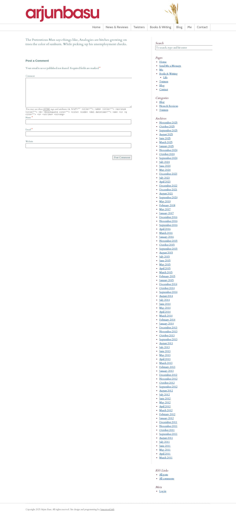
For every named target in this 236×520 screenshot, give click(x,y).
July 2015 (164, 256)
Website (29, 142)
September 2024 (168, 158)
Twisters (139, 27)
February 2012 (167, 414)
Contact (202, 27)
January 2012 (166, 418)
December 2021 (168, 189)
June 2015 (165, 260)
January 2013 (166, 371)
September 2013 (168, 339)
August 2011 (166, 438)
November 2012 (168, 379)
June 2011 (165, 446)
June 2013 (165, 351)
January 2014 (166, 323)
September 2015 (168, 249)
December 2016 (168, 217)
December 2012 (168, 375)
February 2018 (167, 205)
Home (96, 27)
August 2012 (166, 390)
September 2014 (168, 292)
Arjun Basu (75, 14)
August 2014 (166, 296)
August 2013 (166, 343)
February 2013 (167, 367)
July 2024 (164, 162)
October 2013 (167, 335)
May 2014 (165, 308)
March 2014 (165, 316)
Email (28, 130)
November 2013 (168, 331)
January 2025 (166, 146)
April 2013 (165, 359)
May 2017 (165, 209)
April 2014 (165, 312)
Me (189, 27)
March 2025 (165, 142)
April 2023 (165, 182)
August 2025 (166, 134)
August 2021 (166, 193)
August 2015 (166, 252)
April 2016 (165, 229)
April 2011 (165, 454)
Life (165, 77)
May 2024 (165, 170)
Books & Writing (160, 27)
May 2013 (165, 355)
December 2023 (168, 174)
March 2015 (165, 272)
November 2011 (168, 426)
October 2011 (167, 430)
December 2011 (168, 422)
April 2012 (165, 406)
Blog (179, 27)
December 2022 (168, 185)
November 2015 (168, 241)
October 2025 (167, 126)
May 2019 (165, 201)
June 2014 (165, 304)
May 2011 (165, 450)
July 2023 (164, 178)
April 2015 (165, 268)
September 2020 (168, 197)
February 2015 (167, 276)
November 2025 (168, 122)
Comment (30, 76)
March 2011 (165, 457)
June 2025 (165, 138)
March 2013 (165, 363)
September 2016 (168, 225)
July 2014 (164, 300)
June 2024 (165, 166)
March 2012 (165, 410)
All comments (166, 478)
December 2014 (168, 284)
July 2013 (164, 347)
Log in (162, 491)
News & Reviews (117, 27)
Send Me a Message (170, 66)
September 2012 (168, 387)
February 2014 (167, 320)
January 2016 (166, 237)
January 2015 (166, 280)
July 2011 (164, 442)
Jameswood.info (107, 509)
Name (28, 118)
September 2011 (168, 434)
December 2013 (168, 327)
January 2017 (166, 213)
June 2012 (165, 398)
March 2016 (165, 233)
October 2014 (167, 288)
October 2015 (167, 245)
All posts (163, 474)
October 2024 (167, 154)
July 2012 (164, 394)
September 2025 (168, 130)
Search (159, 43)
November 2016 (168, 221)
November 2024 (168, 150)
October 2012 (167, 383)
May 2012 (165, 402)
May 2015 (165, 264)
